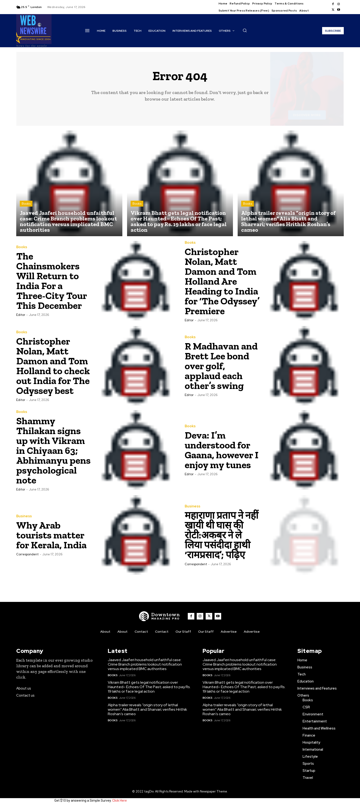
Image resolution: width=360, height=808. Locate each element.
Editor (20, 315)
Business (24, 516)
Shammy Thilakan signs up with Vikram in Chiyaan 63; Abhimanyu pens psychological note (53, 450)
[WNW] (159, 616)
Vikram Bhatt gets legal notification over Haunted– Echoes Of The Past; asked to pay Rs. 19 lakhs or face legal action (149, 687)
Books (26, 204)
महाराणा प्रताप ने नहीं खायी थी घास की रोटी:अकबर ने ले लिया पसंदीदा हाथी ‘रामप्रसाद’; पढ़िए (221, 535)
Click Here (119, 800)
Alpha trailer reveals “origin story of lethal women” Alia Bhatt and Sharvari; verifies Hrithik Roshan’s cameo (147, 709)
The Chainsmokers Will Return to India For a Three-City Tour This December (51, 280)
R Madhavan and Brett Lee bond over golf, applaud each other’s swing (221, 366)
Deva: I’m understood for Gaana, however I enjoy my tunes (222, 450)
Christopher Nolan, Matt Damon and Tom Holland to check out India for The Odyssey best (53, 365)
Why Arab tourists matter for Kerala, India (51, 535)
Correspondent (27, 554)
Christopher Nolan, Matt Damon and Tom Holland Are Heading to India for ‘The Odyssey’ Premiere (222, 281)
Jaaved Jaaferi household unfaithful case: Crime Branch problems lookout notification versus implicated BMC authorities (145, 664)
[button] (245, 30)
